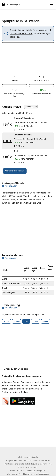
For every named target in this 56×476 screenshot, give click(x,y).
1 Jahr (26, 321)
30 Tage (17, 321)
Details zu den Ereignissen (16, 369)
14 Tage (6, 321)
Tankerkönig (22, 467)
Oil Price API (30, 471)
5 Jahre (45, 321)
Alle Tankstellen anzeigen (14, 171)
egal (17, 37)
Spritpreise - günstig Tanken (15, 392)
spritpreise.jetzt (11, 4)
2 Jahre (35, 321)
